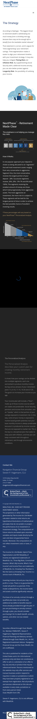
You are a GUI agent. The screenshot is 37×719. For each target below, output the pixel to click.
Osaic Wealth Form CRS (11, 693)
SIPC (19, 631)
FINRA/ (14, 631)
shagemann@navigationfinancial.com (16, 485)
